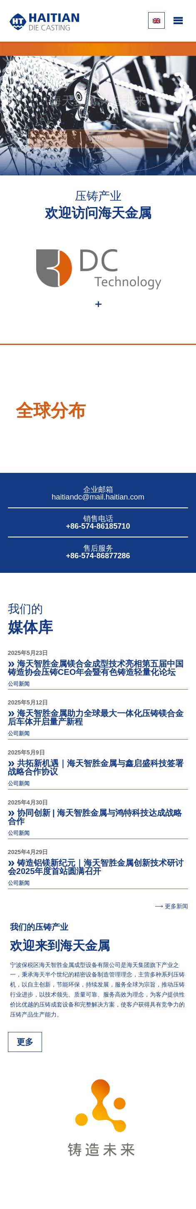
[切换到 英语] (156, 20)
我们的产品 (98, 142)
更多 (25, 1042)
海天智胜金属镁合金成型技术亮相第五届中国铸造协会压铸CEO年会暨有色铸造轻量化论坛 (96, 668)
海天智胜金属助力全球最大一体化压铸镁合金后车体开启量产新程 (96, 717)
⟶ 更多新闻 (171, 906)
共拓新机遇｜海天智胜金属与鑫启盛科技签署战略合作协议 (96, 767)
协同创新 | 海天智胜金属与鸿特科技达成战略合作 (95, 817)
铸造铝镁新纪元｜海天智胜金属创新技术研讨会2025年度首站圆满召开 (96, 867)
